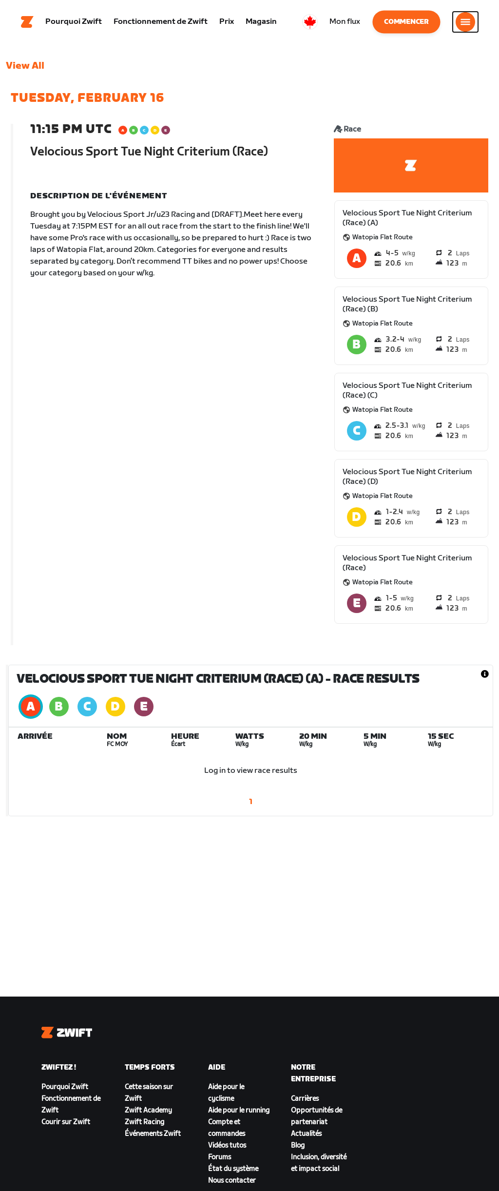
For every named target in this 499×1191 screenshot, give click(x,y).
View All (25, 66)
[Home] (27, 22)
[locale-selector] (310, 22)
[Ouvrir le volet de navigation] (465, 22)
